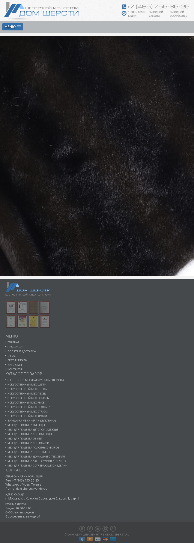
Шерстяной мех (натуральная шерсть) (36, 380)
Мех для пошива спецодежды (30, 434)
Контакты (15, 369)
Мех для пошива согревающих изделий (37, 465)
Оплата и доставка (22, 351)
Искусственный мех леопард (29, 407)
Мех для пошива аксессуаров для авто (37, 461)
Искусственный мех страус (28, 411)
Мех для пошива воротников (29, 452)
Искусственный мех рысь (26, 402)
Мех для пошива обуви (25, 438)
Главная (14, 342)
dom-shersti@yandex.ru (32, 488)
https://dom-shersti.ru (112, 534)
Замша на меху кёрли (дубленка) (32, 420)
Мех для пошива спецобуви (28, 443)
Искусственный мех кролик (28, 416)
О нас (12, 356)
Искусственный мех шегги (27, 384)
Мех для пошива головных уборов (34, 447)
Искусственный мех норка (27, 389)
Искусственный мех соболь (28, 398)
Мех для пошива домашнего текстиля (36, 456)
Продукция (16, 347)
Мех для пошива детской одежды (33, 429)
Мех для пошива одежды (26, 425)
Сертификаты (17, 360)
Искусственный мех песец (27, 393)
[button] (12, 26)
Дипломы (15, 365)
